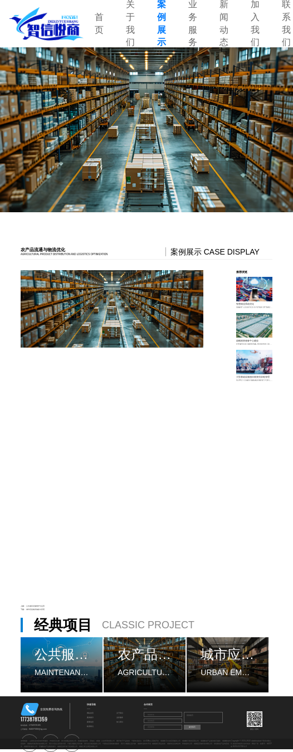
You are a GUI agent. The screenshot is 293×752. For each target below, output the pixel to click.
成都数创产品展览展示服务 (211, 741)
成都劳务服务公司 (30, 746)
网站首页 (90, 713)
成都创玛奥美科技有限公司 (37, 744)
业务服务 (119, 717)
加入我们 (119, 722)
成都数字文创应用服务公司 (170, 741)
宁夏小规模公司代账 (74, 744)
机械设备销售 (83, 741)
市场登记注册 (55, 741)
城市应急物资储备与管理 (35, 609)
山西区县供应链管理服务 (39, 741)
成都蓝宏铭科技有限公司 (203, 744)
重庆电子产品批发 (123, 741)
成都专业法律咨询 (173, 744)
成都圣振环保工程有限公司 (67, 746)
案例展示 (90, 717)
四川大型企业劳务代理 (57, 744)
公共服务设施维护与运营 (35, 606)
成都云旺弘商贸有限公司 (88, 746)
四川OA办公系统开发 (151, 741)
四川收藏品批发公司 (68, 741)
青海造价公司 (187, 744)
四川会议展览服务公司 (92, 744)
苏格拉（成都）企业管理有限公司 (102, 741)
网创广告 (255, 744)
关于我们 (119, 713)
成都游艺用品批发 (158, 744)
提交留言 (192, 727)
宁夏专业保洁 (136, 741)
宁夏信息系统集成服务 (110, 744)
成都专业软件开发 (144, 744)
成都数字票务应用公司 (190, 741)
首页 (99, 23)
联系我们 (90, 726)
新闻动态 (90, 722)
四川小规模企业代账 (128, 744)
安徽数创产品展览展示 (47, 746)
